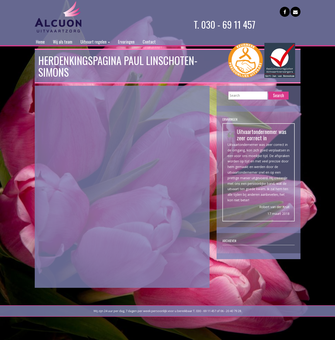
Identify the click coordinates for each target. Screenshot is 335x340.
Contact (149, 42)
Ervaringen (126, 42)
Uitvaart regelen (95, 42)
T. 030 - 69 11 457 (225, 24)
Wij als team (62, 42)
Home (40, 42)
